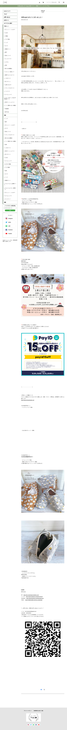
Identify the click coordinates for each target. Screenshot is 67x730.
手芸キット (6, 26)
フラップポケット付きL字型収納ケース (10, 98)
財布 (6, 65)
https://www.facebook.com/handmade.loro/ (35, 598)
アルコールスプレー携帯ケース (10, 189)
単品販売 (7, 108)
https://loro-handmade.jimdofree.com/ (31, 595)
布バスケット (8, 81)
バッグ (6, 42)
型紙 (5, 115)
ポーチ (6, 45)
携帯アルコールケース (9, 75)
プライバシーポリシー (28, 710)
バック (6, 177)
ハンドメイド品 (7, 164)
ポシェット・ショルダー (10, 29)
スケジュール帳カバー (9, 71)
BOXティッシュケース (9, 102)
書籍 (5, 202)
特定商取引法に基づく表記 (38, 710)
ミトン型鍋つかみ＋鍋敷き (10, 105)
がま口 (6, 32)
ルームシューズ (8, 94)
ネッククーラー (8, 58)
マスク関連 (7, 167)
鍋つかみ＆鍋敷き (8, 138)
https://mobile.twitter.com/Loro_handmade (33, 599)
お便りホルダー (8, 84)
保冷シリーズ (8, 55)
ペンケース (7, 91)
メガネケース (8, 78)
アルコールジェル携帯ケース (10, 184)
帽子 (6, 52)
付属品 (6, 36)
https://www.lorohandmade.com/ (27, 400)
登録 (10, 210)
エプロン (7, 62)
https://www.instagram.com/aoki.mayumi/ (34, 596)
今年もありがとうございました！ (32, 17)
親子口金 (7, 111)
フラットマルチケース (9, 88)
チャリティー (8, 199)
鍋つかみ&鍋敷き (8, 68)
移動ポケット (8, 49)
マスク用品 (7, 39)
